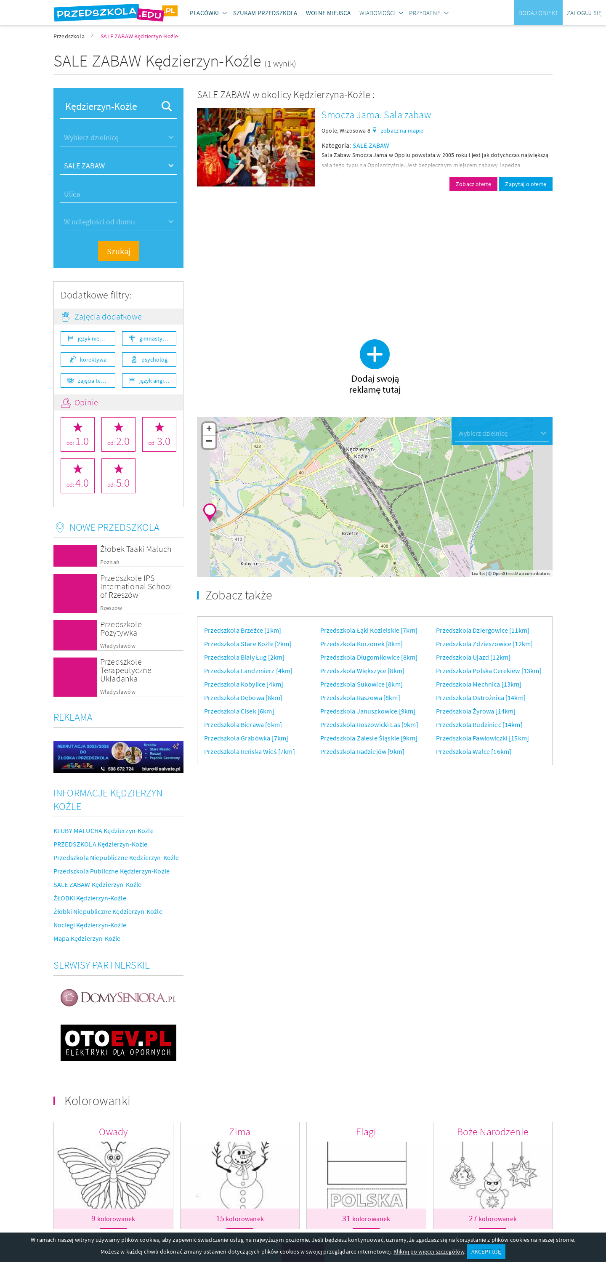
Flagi (366, 1131)
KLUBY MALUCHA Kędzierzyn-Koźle (103, 830)
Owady (113, 1131)
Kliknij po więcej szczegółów (428, 1251)
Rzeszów (111, 608)
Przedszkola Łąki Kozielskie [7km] (368, 630)
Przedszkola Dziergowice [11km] (482, 630)
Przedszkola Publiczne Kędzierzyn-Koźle (111, 871)
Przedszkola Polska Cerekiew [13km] (488, 670)
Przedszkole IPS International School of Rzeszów (136, 586)
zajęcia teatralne (96, 380)
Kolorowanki (97, 1100)
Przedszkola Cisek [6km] (239, 711)
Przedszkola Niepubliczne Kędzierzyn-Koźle (116, 857)
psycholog (154, 359)
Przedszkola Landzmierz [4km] (248, 670)
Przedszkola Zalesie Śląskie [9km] (368, 738)
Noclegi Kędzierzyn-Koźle (89, 925)
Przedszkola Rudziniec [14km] (479, 724)
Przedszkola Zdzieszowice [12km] (484, 643)
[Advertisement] (375, 264)
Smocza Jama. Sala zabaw (376, 114)
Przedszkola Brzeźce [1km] (242, 630)
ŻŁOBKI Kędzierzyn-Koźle (89, 898)
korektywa (93, 359)
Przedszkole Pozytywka (121, 628)
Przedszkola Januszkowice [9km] (368, 711)
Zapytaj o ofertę (525, 184)
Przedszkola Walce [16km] (473, 751)
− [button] (209, 442)
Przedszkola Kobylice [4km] (243, 684)
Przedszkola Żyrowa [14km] (476, 711)
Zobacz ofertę (473, 184)
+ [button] (209, 429)
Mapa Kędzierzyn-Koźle (86, 938)
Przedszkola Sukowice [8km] (361, 684)
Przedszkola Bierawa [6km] (243, 724)
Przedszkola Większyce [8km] (362, 670)
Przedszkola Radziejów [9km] (362, 751)
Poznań (110, 562)
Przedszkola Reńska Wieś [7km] (249, 751)
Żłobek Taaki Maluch (136, 548)
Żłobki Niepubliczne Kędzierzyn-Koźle (107, 911)
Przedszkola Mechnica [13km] (478, 684)
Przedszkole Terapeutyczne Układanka (126, 670)
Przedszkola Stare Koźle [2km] (248, 643)
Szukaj (118, 251)
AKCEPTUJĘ (486, 1251)
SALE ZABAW (371, 145)
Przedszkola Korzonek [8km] (361, 643)
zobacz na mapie (402, 130)
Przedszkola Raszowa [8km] (360, 697)
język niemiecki (96, 338)
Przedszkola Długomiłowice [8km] (369, 657)
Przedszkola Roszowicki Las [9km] (369, 724)
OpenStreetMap (508, 573)
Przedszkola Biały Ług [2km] (244, 657)
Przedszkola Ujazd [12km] (473, 657)
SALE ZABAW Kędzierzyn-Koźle (97, 884)
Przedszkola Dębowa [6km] (243, 697)
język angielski (157, 380)
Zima (239, 1131)
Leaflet (478, 573)
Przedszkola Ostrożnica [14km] (481, 697)
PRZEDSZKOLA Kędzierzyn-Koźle (100, 844)
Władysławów (118, 646)
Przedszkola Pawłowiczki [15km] (482, 738)
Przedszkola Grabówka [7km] (246, 738)
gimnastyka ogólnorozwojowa (158, 338)
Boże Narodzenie (493, 1131)
